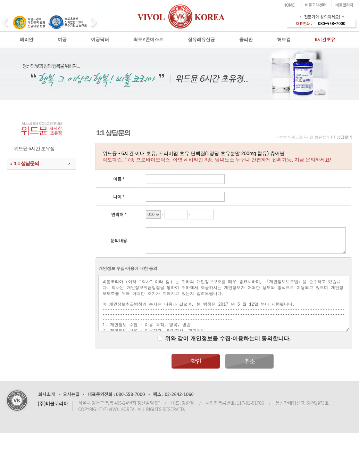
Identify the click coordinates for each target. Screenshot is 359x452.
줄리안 (246, 39)
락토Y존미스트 (148, 39)
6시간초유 (325, 39)
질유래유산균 (201, 39)
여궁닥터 (100, 39)
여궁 (62, 39)
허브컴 (284, 39)
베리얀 (26, 39)
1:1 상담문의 (26, 163)
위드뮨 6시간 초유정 (34, 148)
